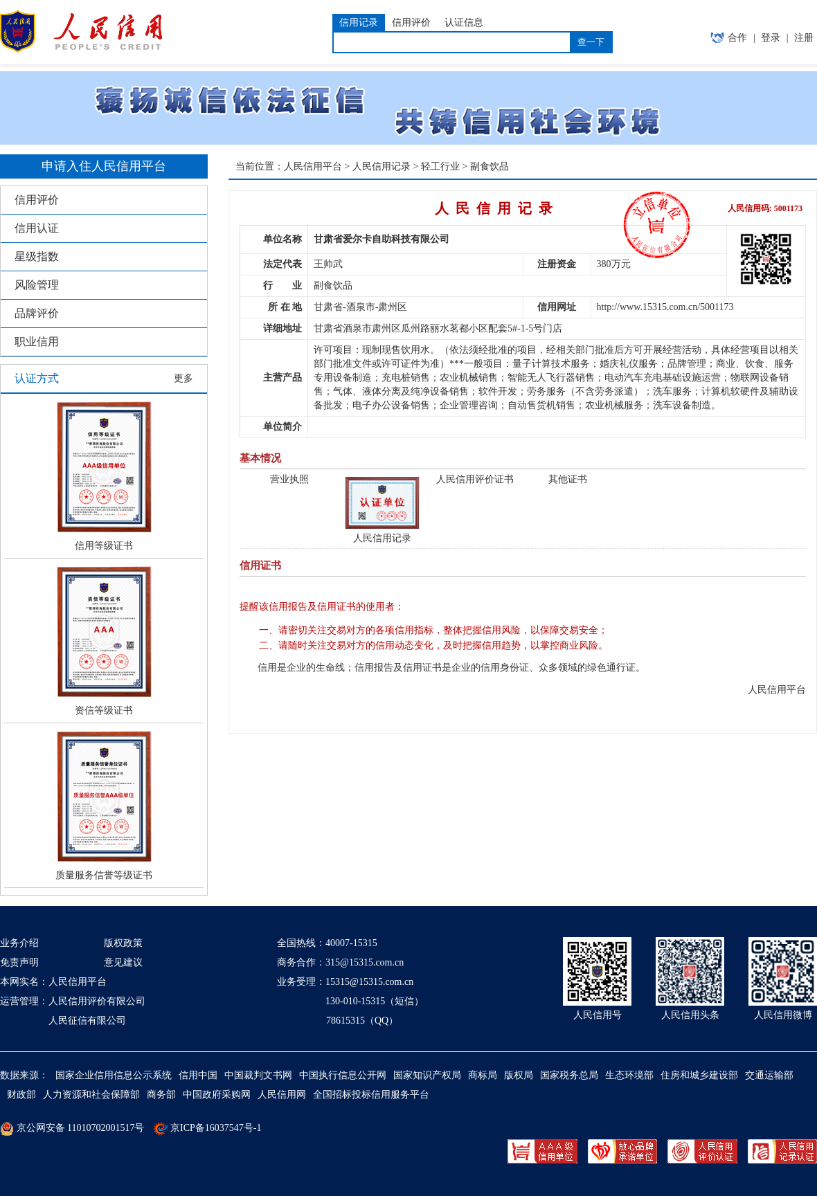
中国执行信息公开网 (342, 1075)
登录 (770, 38)
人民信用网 (282, 1094)
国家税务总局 (569, 1075)
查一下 (590, 42)
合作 (737, 38)
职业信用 (37, 341)
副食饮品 (489, 166)
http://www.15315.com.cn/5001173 (665, 307)
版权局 (518, 1075)
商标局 (482, 1075)
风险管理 (37, 285)
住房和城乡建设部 (699, 1075)
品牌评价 (37, 313)
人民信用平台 (313, 166)
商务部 (161, 1094)
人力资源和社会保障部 (91, 1094)
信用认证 (37, 228)
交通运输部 (769, 1075)
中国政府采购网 (217, 1094)
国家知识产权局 (427, 1075)
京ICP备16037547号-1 (215, 1128)
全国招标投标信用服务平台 (371, 1094)
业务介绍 (19, 943)
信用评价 (37, 200)
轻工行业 (440, 166)
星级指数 (37, 256)
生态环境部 (629, 1075)
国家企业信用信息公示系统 (113, 1075)
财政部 (21, 1094)
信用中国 (198, 1075)
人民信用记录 (381, 166)
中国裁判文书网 (258, 1075)
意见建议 (123, 962)
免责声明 (19, 962)
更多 (183, 378)
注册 (804, 38)
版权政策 (123, 943)
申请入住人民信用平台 (104, 166)
